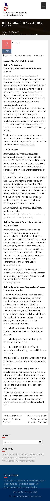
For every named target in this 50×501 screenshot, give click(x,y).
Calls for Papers (13, 55)
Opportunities (37, 55)
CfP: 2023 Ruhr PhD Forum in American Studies (13, 418)
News (28, 55)
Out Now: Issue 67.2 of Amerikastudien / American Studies (37, 418)
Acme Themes (34, 496)
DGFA (23, 55)
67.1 (30, 252)
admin (16, 42)
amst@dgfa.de (28, 145)
